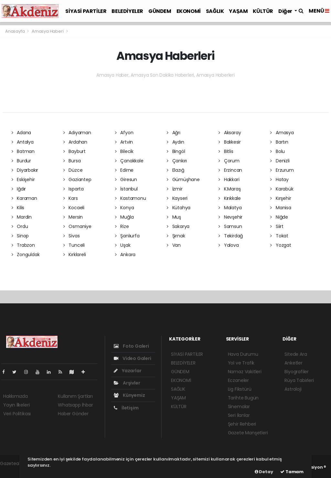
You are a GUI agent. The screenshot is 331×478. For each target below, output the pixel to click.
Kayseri (177, 198)
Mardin (22, 217)
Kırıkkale (230, 198)
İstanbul (126, 189)
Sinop (20, 236)
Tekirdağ (231, 236)
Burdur (21, 161)
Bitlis (226, 151)
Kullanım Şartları (75, 396)
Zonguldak (26, 254)
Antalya (23, 142)
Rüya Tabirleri (299, 380)
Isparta (73, 189)
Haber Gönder (73, 413)
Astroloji (292, 389)
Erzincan (230, 170)
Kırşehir (280, 198)
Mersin (73, 217)
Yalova (229, 245)
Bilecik (124, 151)
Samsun (230, 226)
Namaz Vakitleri (245, 371)
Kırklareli (74, 254)
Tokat (279, 236)
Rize (122, 226)
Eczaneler (238, 380)
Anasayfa (15, 31)
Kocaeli (73, 207)
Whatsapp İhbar (75, 405)
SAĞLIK (215, 11)
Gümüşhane (183, 179)
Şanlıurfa (127, 236)
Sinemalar (239, 406)
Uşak (123, 245)
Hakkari (229, 179)
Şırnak (176, 236)
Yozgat (280, 245)
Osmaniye (77, 226)
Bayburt (74, 151)
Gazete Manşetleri (248, 432)
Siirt (276, 226)
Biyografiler (296, 371)
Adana (21, 132)
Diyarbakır (25, 170)
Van (174, 245)
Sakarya (178, 226)
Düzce (73, 170)
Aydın (175, 142)
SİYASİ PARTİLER (85, 11)
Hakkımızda (15, 396)
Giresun (126, 179)
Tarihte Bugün (243, 398)
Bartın (279, 142)
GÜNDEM (159, 11)
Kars (70, 198)
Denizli (279, 161)
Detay (264, 472)
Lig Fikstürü (239, 389)
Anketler (293, 363)
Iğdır (19, 189)
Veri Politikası (17, 413)
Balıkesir (230, 142)
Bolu (277, 151)
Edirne (124, 170)
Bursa (72, 161)
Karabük (281, 189)
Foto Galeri (131, 346)
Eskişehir (23, 179)
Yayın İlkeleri (16, 405)
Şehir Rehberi (242, 424)
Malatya (230, 207)
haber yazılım (14, 470)
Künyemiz (129, 395)
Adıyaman (77, 132)
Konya (124, 207)
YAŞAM (238, 11)
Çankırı (177, 161)
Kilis (18, 207)
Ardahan (75, 142)
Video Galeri (132, 358)
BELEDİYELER (127, 11)
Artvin (124, 142)
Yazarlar (127, 370)
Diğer (285, 11)
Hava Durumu (243, 354)
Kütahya (178, 207)
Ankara (125, 254)
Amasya (282, 132)
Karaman (24, 198)
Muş (174, 217)
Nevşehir (230, 217)
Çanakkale (129, 161)
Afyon (124, 132)
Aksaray (230, 132)
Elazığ (175, 170)
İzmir (175, 189)
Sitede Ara (295, 354)
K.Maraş (229, 189)
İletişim (126, 408)
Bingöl (176, 151)
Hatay (279, 179)
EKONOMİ (188, 11)
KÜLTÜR (263, 11)
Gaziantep (77, 179)
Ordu (20, 226)
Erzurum (282, 170)
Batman (23, 151)
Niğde (279, 217)
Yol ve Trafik (241, 363)
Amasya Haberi (48, 31)
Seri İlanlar (239, 415)
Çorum (229, 161)
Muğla (124, 217)
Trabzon (23, 245)
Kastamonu (130, 198)
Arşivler (127, 383)
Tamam (292, 472)
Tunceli (74, 245)
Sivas (71, 236)
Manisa (280, 207)
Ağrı (173, 132)
